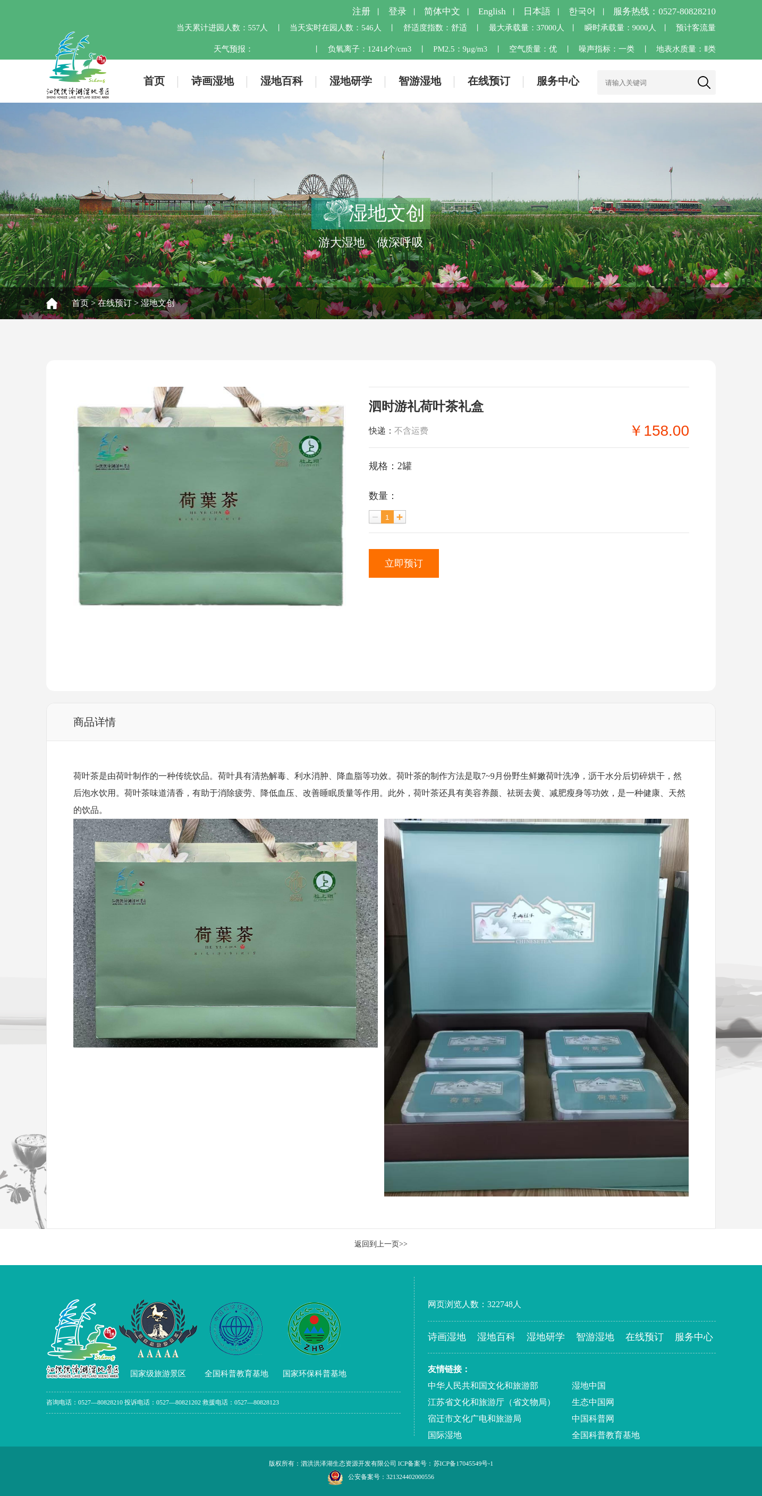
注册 (361, 11)
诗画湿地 (212, 81)
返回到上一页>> (381, 1244)
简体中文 (442, 11)
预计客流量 (696, 27)
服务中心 (558, 81)
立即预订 (404, 563)
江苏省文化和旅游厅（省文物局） (491, 1402)
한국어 (582, 11)
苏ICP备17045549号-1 (464, 1463)
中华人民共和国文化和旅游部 (483, 1385)
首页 (154, 81)
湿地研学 (350, 81)
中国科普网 (593, 1418)
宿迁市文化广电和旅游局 (474, 1418)
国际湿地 (445, 1435)
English (492, 11)
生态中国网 (593, 1402)
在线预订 (489, 81)
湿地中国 (589, 1385)
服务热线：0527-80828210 (664, 11)
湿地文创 (158, 302)
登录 (397, 11)
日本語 (537, 11)
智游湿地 (420, 81)
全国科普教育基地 (606, 1435)
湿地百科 (281, 81)
